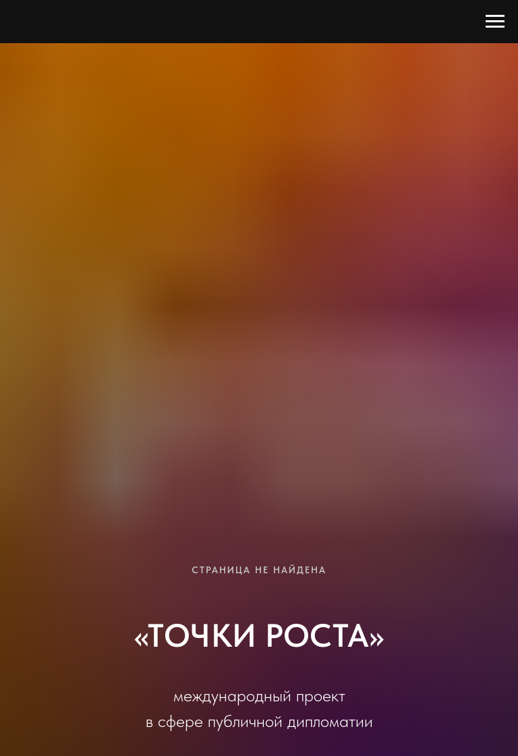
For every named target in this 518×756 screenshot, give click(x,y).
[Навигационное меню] (495, 21)
